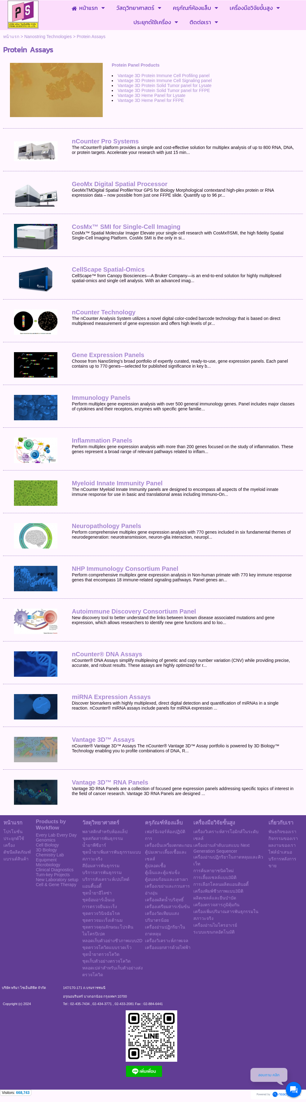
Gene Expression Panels (108, 355)
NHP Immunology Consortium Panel (125, 568)
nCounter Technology (104, 312)
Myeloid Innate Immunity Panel (117, 483)
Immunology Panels (101, 397)
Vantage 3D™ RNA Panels (110, 782)
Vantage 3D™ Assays (103, 739)
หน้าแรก (11, 36)
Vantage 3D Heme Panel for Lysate (152, 95)
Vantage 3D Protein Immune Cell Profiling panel (163, 75)
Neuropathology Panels (106, 526)
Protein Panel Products (136, 65)
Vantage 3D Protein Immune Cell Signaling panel (165, 80)
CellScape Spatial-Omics (108, 269)
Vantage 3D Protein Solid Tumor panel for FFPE (164, 90)
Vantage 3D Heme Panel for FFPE (151, 100)
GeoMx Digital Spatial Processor (120, 184)
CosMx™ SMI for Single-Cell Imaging (126, 226)
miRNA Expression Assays (111, 696)
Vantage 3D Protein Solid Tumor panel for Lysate (165, 85)
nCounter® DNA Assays (107, 654)
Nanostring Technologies (48, 36)
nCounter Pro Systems (105, 141)
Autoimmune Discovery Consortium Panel (134, 611)
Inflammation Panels (102, 440)
